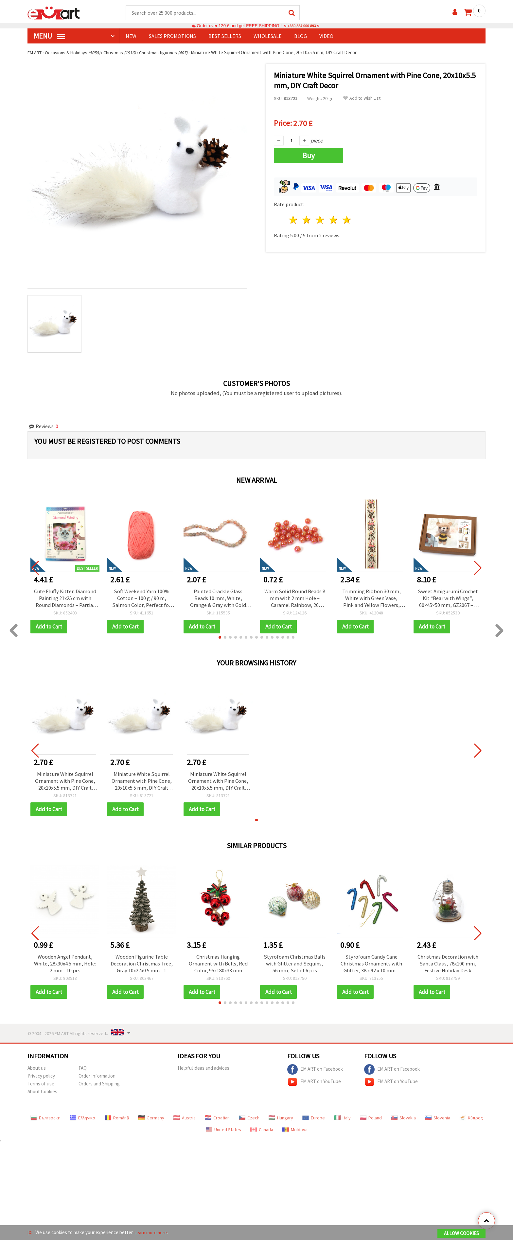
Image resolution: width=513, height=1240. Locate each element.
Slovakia (403, 1121)
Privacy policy (41, 1079)
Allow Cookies (461, 1234)
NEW (131, 36)
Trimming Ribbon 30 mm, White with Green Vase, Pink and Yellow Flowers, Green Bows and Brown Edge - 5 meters (371, 599)
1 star (293, 218)
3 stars (320, 218)
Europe (313, 1121)
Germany (151, 1121)
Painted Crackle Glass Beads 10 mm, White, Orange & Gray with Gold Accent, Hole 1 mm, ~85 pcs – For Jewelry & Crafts (218, 599)
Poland (371, 1121)
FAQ (83, 1071)
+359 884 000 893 (301, 26)
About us (36, 1071)
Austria (184, 1121)
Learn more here (152, 1233)
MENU (49, 36)
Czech (249, 1121)
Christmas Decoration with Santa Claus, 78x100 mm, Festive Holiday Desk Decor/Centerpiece (448, 966)
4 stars (333, 218)
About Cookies (42, 1095)
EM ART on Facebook (315, 1072)
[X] (30, 1233)
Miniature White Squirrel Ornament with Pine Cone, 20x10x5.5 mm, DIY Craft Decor (65, 783)
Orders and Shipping (99, 1087)
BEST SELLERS (224, 36)
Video (326, 36)
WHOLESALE (268, 36)
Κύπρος (471, 1121)
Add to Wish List (361, 98)
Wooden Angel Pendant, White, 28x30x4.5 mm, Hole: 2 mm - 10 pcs (65, 966)
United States (223, 1133)
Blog (300, 36)
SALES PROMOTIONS (172, 36)
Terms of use (40, 1087)
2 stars (307, 218)
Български (45, 1121)
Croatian (217, 1121)
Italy (342, 1121)
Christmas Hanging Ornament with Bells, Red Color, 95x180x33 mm (218, 966)
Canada (261, 1133)
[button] (220, 638)
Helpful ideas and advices (203, 1071)
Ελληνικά (83, 1121)
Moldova (295, 1133)
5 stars (347, 218)
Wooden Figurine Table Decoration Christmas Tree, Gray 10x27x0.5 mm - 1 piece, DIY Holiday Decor (141, 966)
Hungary (281, 1121)
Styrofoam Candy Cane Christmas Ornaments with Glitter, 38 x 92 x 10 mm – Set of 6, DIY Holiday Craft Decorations (371, 966)
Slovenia (437, 1121)
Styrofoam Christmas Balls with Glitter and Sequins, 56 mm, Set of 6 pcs (295, 966)
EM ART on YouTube (314, 1085)
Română (117, 1121)
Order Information (97, 1079)
